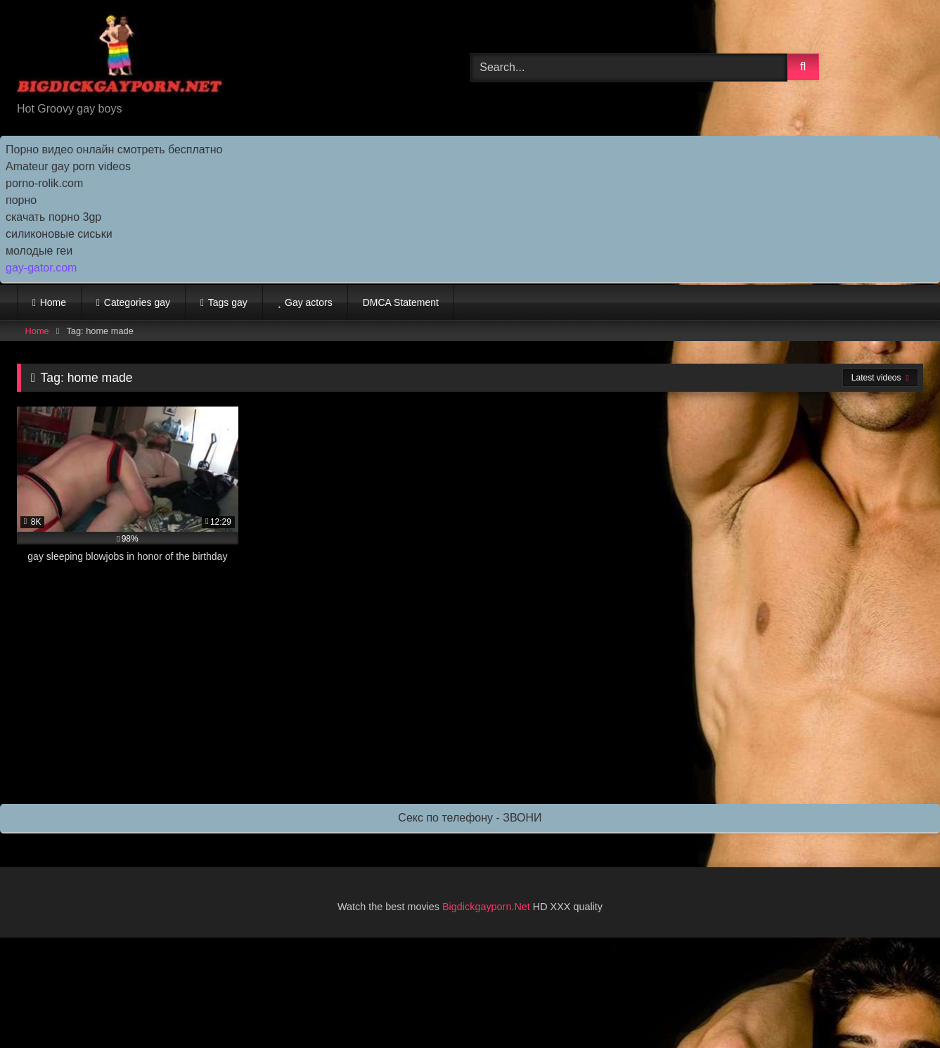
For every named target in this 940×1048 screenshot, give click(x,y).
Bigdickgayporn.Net (487, 906)
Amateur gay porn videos (68, 166)
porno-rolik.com (44, 183)
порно (21, 200)
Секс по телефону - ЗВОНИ (469, 818)
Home (53, 302)
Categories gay (137, 302)
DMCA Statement (401, 302)
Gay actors (309, 302)
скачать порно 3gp (53, 217)
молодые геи (39, 251)
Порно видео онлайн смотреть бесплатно (114, 149)
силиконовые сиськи (59, 234)
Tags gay (227, 302)
